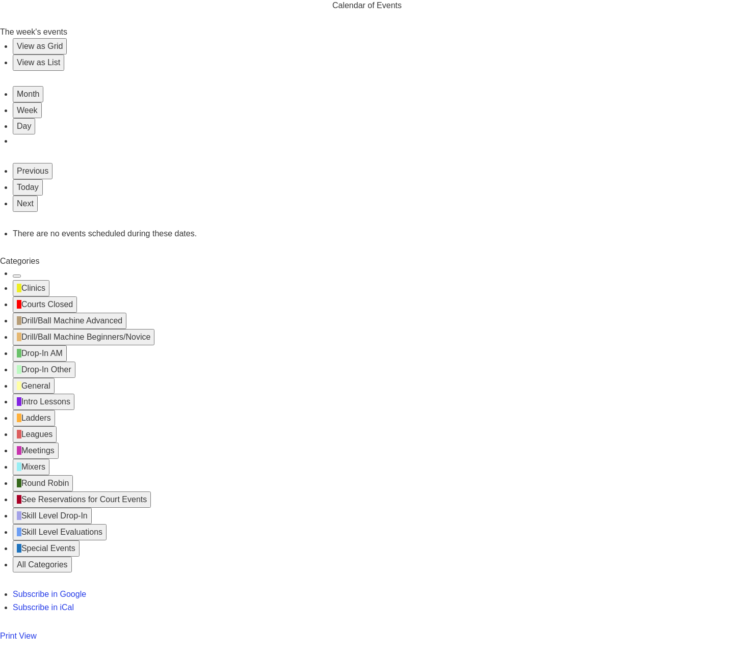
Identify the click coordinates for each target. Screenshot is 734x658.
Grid (40, 46)
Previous (32, 171)
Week (27, 110)
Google (49, 594)
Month (28, 94)
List (38, 62)
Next (25, 203)
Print (18, 636)
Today (28, 187)
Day (24, 126)
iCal (43, 607)
